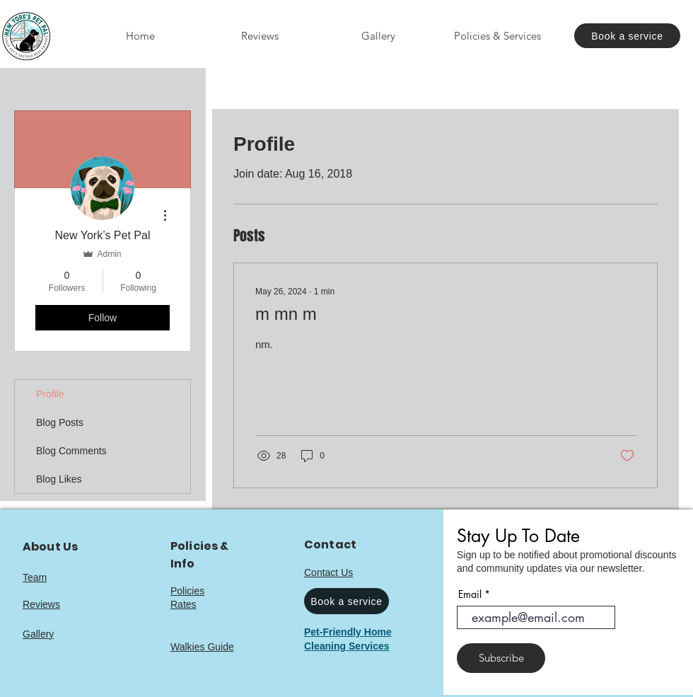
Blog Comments (71, 450)
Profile (50, 394)
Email (470, 594)
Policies (187, 591)
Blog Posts (59, 422)
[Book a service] (627, 35)
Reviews (41, 604)
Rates (183, 604)
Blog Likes (59, 479)
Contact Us (328, 572)
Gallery (38, 634)
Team (35, 577)
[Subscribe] (501, 658)
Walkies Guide (202, 646)
